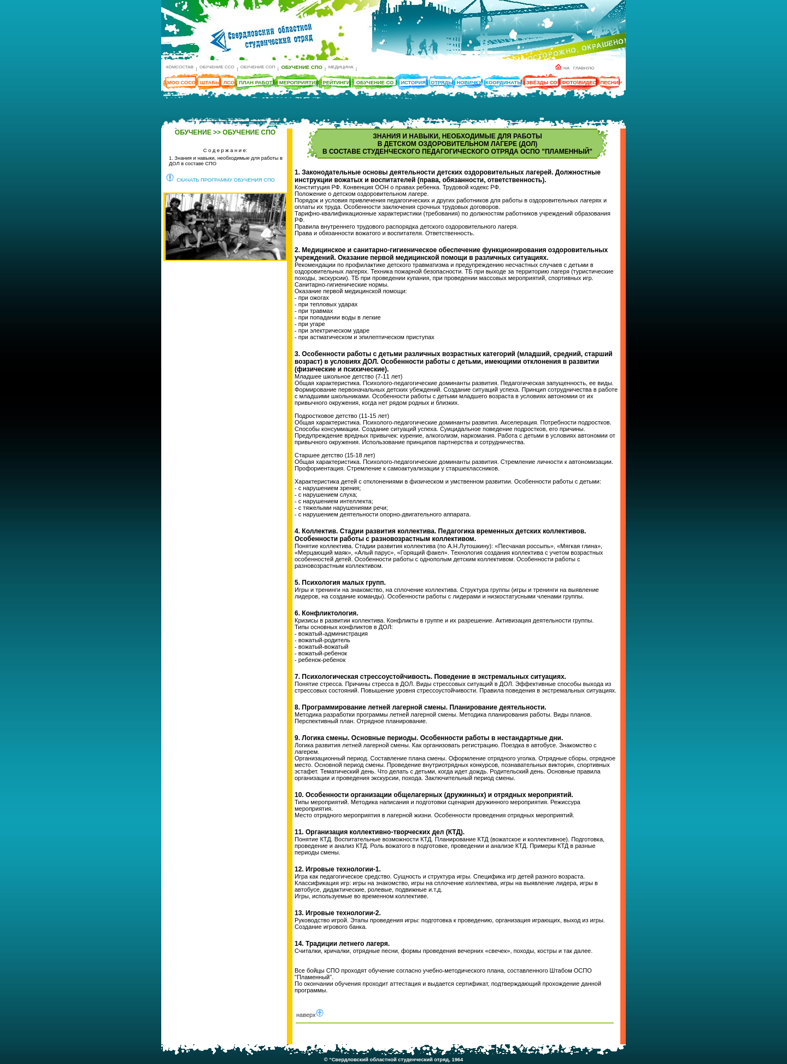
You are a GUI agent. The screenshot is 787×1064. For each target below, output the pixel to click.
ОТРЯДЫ (442, 82)
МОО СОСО (181, 82)
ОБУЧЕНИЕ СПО (301, 67)
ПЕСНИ (609, 82)
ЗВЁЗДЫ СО (541, 82)
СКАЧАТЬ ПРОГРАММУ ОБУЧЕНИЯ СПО (220, 180)
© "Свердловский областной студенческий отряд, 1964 (393, 1059)
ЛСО (229, 82)
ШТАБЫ (210, 82)
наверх (310, 1014)
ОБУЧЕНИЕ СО (374, 82)
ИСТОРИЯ (413, 82)
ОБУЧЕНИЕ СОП (257, 67)
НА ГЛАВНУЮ (575, 68)
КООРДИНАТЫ (503, 82)
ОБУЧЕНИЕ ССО (216, 67)
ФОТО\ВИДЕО (579, 82)
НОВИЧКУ (469, 82)
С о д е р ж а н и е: (225, 150)
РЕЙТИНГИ (336, 82)
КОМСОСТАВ (179, 67)
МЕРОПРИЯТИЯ (299, 82)
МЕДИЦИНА (341, 67)
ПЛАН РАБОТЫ (258, 82)
